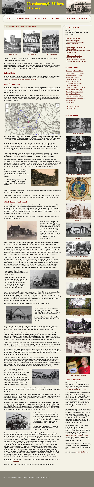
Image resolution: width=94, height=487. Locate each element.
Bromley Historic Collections (74, 96)
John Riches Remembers (78, 375)
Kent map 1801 (70, 102)
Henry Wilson (71, 49)
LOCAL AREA (55, 19)
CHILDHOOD (70, 19)
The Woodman (70, 108)
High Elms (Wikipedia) (72, 81)
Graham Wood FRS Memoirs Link (78, 174)
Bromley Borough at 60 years (76, 47)
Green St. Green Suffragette (76, 59)
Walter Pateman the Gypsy (74, 89)
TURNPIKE (83, 19)
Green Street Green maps (75, 42)
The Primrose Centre (72, 85)
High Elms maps (72, 43)
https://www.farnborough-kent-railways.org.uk (22, 79)
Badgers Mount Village (73, 94)
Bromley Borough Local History (75, 98)
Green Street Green (51, 54)
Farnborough (13, 54)
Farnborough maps (73, 38)
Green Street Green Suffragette (78, 279)
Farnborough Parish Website (74, 71)
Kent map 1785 (70, 100)
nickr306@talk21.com (82, 452)
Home (9, 19)
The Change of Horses (73, 106)
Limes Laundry (78, 354)
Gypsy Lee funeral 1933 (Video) (75, 87)
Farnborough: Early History (78, 200)
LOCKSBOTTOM (39, 19)
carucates (16, 461)
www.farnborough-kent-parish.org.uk (77, 389)
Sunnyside (78, 220)
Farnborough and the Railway (75, 73)
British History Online (72, 77)
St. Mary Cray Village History (74, 92)
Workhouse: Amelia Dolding (76, 61)
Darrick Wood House (74, 57)
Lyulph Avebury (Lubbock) (74, 83)
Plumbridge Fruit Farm (74, 56)
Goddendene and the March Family (78, 50)
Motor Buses (71, 52)
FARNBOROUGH (22, 19)
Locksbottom (32, 54)
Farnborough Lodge (78, 133)
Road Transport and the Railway (78, 256)
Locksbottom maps (73, 40)
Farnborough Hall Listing (73, 79)
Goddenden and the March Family (78, 333)
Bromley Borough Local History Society (77, 435)
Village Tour (78, 238)
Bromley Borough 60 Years (74, 75)
